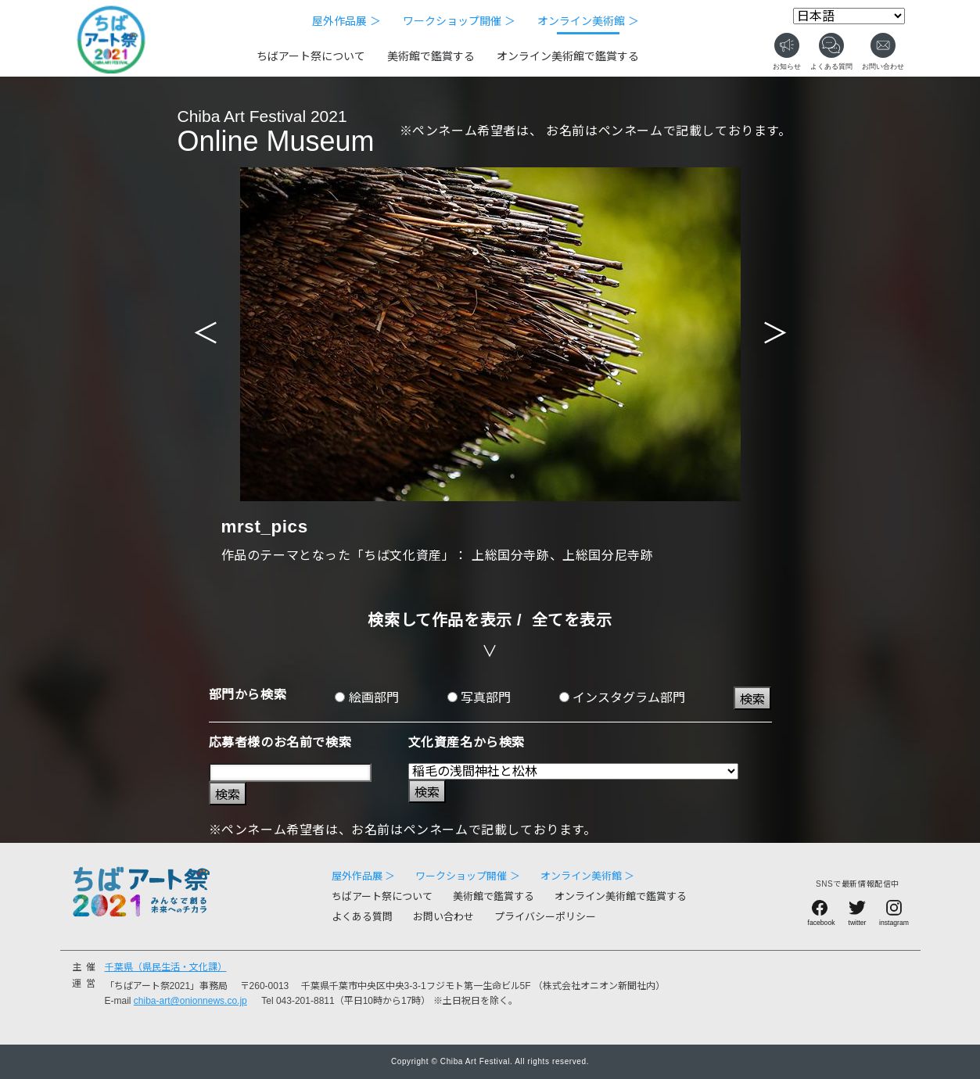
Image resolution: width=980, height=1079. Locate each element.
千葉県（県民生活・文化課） (166, 967)
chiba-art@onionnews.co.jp (190, 1000)
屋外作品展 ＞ (346, 21)
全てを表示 (572, 620)
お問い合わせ (443, 917)
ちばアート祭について (311, 56)
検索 (752, 699)
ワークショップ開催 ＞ (459, 21)
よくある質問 (362, 917)
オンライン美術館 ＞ (588, 21)
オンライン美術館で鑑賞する (568, 56)
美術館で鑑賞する (431, 56)
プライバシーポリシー (545, 917)
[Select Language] (849, 16)
